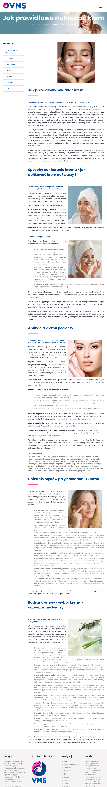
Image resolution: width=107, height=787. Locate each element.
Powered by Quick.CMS (92, 781)
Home (32, 24)
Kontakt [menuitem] (67, 754)
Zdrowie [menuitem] (10, 58)
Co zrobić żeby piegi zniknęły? (78, 439)
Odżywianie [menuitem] (11, 64)
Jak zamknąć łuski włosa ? (69, 425)
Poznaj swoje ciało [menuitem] (11, 51)
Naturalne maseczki (36, 427)
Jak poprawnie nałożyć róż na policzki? (49, 439)
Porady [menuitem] (9, 88)
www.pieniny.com (10, 761)
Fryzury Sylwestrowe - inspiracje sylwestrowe (71, 434)
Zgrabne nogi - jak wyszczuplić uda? (79, 432)
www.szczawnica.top (12, 757)
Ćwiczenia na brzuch (89, 425)
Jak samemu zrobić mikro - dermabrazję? (61, 427)
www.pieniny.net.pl (11, 759)
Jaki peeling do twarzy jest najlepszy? (43, 425)
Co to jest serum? (82, 436)
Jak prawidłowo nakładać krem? (60, 436)
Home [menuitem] (66, 729)
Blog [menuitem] (66, 751)
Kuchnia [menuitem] (10, 82)
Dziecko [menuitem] (10, 70)
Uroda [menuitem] (9, 76)
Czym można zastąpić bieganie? (51, 432)
